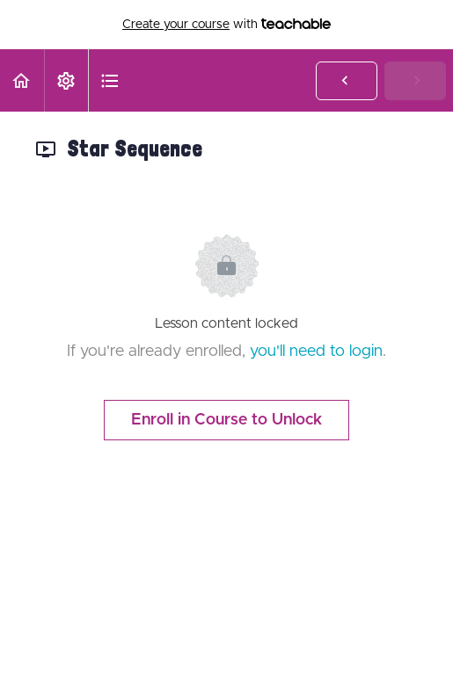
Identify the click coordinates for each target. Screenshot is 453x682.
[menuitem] (66, 80)
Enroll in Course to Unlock (226, 420)
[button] (22, 80)
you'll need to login (316, 351)
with (226, 24)
